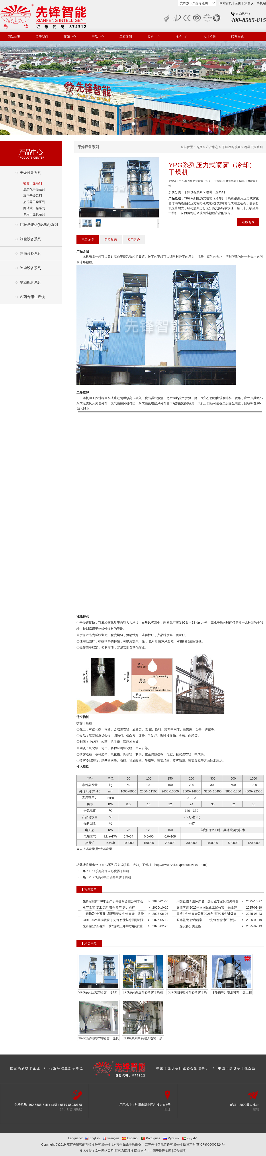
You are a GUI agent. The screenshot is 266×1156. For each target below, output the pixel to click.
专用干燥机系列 (34, 214)
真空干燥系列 (32, 195)
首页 (199, 147)
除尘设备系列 (30, 268)
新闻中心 (70, 36)
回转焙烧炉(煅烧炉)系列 (39, 225)
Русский (171, 1138)
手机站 (261, 3)
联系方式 (237, 36)
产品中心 (98, 36)
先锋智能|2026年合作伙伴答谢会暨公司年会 (112, 901)
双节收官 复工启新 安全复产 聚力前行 (108, 907)
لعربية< (189, 1138)
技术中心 (181, 36)
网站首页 (225, 3)
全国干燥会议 (244, 3)
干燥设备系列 (30, 173)
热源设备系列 (30, 253)
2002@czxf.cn (249, 1104)
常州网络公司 (104, 1150)
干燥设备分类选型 (188, 926)
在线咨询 (248, 222)
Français (111, 1138)
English (92, 1138)
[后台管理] (179, 1150)
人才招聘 (209, 36)
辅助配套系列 (30, 282)
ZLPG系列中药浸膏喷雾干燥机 (110, 877)
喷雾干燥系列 (32, 183)
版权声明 (189, 1144)
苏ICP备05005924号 (210, 1144)
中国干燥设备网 (160, 1150)
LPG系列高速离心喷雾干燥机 (109, 871)
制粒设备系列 (30, 239)
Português (150, 1138)
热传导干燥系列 (34, 202)
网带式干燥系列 (34, 208)
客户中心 (153, 36)
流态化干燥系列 (34, 189)
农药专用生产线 (32, 297)
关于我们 (42, 36)
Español (130, 1138)
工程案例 (125, 36)
